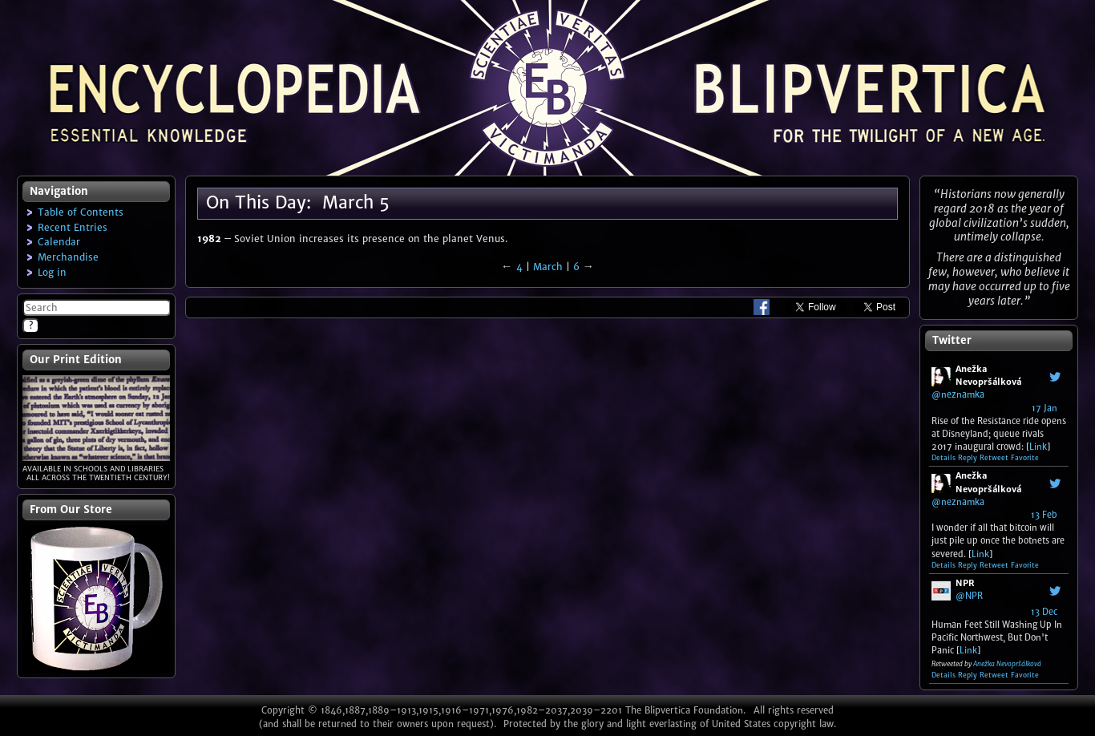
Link (1038, 446)
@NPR (969, 595)
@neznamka (957, 394)
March (548, 267)
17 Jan (1044, 408)
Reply (967, 458)
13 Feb (1044, 514)
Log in (52, 272)
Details (943, 458)
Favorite (1025, 458)
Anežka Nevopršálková (1007, 664)
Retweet (994, 458)
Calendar (59, 242)
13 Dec (1044, 611)
